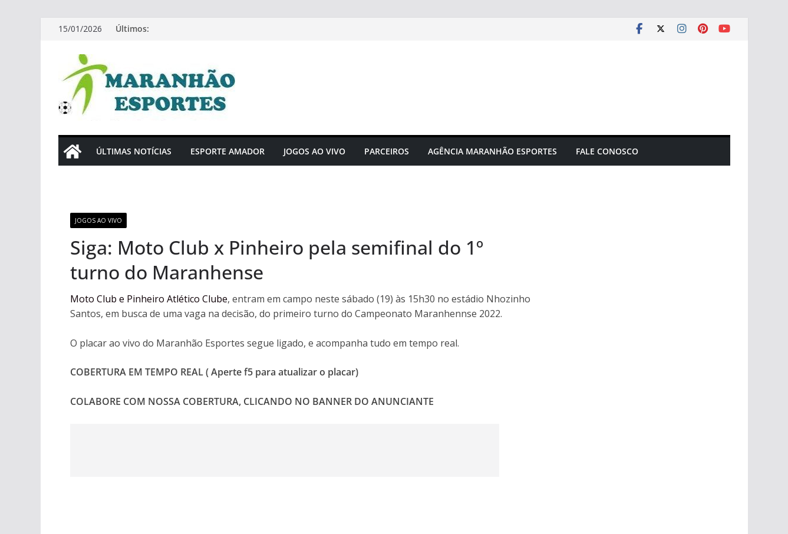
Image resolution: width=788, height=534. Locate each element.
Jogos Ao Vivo (314, 151)
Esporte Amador (227, 151)
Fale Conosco (607, 151)
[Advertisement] (284, 450)
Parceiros (386, 151)
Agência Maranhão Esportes (492, 151)
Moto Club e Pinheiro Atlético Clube (149, 298)
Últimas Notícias (134, 151)
